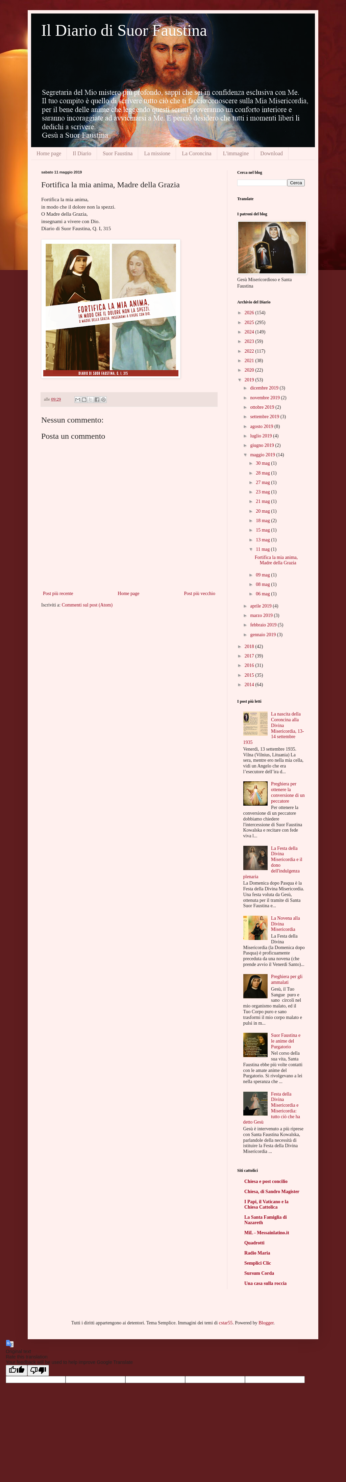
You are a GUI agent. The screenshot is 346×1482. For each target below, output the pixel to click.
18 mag (263, 520)
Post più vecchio (199, 593)
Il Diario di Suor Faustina (124, 30)
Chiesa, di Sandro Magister (271, 1191)
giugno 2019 (262, 445)
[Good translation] (16, 1370)
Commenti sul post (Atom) (87, 605)
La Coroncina (197, 153)
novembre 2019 (265, 397)
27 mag (263, 482)
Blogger (265, 1322)
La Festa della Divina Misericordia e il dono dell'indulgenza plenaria (272, 862)
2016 (250, 665)
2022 (250, 351)
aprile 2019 (261, 606)
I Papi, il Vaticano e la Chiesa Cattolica (266, 1204)
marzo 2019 (262, 615)
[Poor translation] (38, 1370)
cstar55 (225, 1322)
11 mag (263, 549)
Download (271, 153)
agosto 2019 (262, 426)
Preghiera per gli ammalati (286, 979)
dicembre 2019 (264, 387)
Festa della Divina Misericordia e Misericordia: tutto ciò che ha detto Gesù (271, 1108)
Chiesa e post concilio (266, 1181)
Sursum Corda (259, 1273)
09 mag (263, 574)
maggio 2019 (263, 454)
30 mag (263, 463)
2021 (250, 360)
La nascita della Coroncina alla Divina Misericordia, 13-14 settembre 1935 (273, 728)
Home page (48, 153)
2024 (250, 331)
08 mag (263, 584)
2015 (250, 675)
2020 (250, 370)
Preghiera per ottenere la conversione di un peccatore (288, 792)
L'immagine (236, 153)
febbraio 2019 (264, 624)
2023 (250, 341)
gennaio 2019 (263, 634)
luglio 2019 (261, 435)
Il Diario (82, 153)
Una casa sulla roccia (265, 1283)
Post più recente (58, 593)
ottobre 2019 (262, 407)
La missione (157, 153)
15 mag (263, 530)
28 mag (263, 473)
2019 (250, 379)
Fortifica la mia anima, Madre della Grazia (276, 560)
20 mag (263, 511)
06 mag (263, 593)
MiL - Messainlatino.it (266, 1232)
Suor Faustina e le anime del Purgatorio (285, 1041)
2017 (250, 655)
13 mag (263, 539)
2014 (250, 684)
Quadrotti (254, 1242)
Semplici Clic (257, 1263)
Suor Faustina (117, 153)
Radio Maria (257, 1253)
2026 (250, 312)
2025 (250, 322)
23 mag (263, 491)
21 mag (263, 501)
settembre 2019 (265, 416)
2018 (250, 646)
